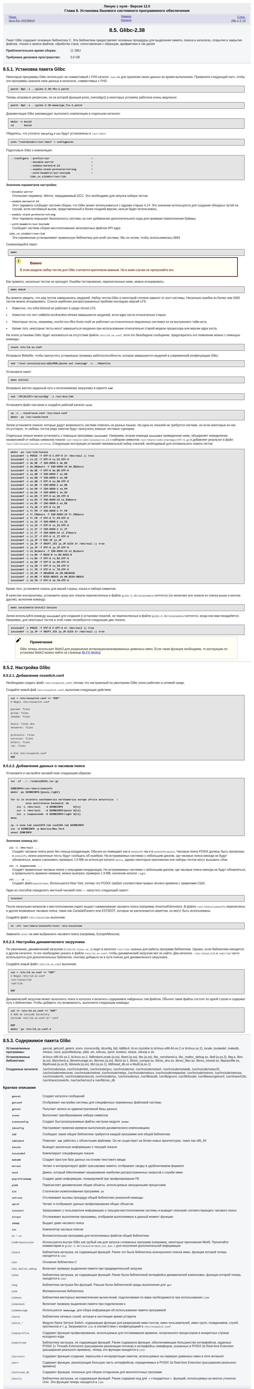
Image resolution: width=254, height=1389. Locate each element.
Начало (126, 20)
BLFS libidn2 (91, 649)
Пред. (13, 17)
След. (241, 17)
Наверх (126, 16)
